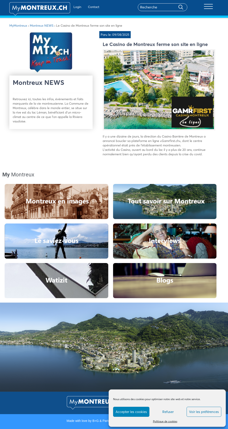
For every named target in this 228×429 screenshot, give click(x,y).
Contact (80, 7)
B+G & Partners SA (105, 421)
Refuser (168, 412)
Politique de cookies (165, 421)
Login (64, 7)
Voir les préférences (204, 412)
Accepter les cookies (131, 412)
